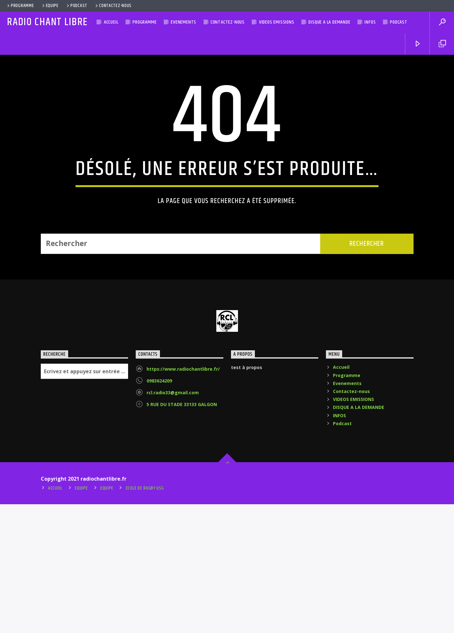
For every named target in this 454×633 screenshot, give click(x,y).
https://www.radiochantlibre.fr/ (183, 498)
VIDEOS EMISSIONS (276, 22)
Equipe (50, 5)
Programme (20, 5)
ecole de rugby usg (145, 617)
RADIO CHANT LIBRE (47, 22)
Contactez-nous (113, 5)
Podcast (76, 5)
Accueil (111, 22)
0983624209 (159, 509)
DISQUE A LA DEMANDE (329, 22)
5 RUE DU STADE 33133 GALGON (182, 533)
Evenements (183, 22)
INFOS (370, 22)
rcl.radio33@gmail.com (173, 521)
